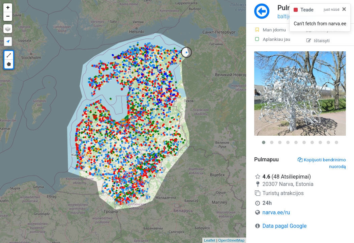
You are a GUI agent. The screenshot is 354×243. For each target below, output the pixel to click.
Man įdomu (270, 29)
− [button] (8, 16)
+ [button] (8, 8)
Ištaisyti (318, 40)
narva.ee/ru (276, 212)
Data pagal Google (285, 226)
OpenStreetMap (231, 240)
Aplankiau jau (272, 39)
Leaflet (209, 240)
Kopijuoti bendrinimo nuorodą (322, 163)
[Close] (344, 9)
